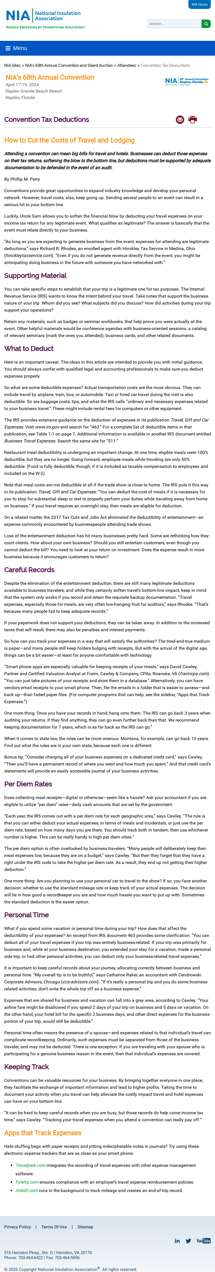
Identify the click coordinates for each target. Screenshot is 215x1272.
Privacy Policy (17, 1226)
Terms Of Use (54, 1226)
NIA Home (199, 4)
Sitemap (85, 1226)
